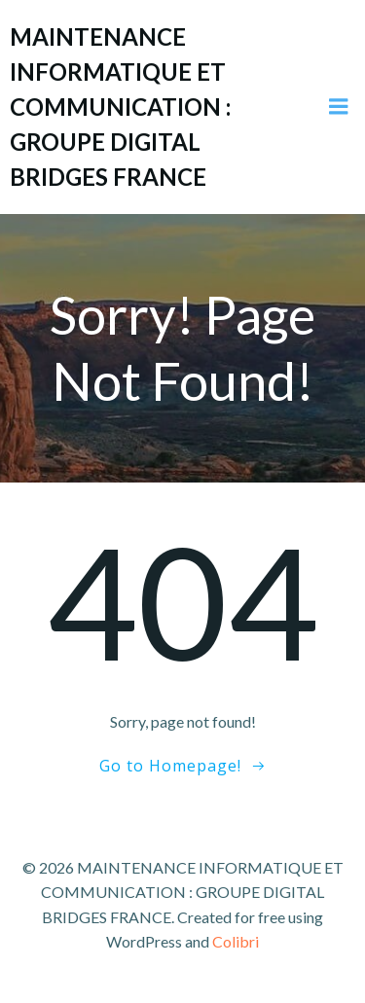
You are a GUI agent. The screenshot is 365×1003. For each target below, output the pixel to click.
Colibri (235, 941)
